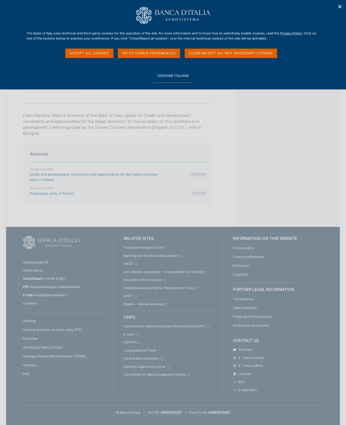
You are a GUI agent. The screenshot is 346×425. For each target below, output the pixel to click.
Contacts (30, 303)
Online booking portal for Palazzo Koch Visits (159, 288)
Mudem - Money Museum (144, 304)
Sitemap (29, 321)
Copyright (240, 274)
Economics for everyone (143, 280)
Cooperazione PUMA (140, 350)
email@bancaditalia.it (50, 295)
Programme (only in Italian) (52, 193)
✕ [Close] (340, 6)
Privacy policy (243, 248)
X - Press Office (248, 366)
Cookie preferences (248, 257)
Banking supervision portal (144, 366)
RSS (239, 382)
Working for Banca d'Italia (42, 347)
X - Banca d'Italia (248, 358)
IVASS (128, 264)
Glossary (30, 365)
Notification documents (251, 325)
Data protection (245, 308)
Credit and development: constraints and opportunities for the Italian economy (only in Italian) (94, 177)
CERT (128, 296)
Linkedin (242, 374)
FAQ (26, 374)
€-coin (129, 334)
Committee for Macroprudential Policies (155, 374)
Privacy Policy (291, 33)
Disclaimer (241, 266)
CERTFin (130, 342)
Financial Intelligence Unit (144, 247)
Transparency (243, 299)
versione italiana (173, 78)
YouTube (242, 349)
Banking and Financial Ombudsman (151, 256)
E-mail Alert (245, 390)
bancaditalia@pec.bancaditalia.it (55, 287)
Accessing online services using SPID (52, 330)
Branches (30, 338)
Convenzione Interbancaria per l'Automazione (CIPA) (164, 326)
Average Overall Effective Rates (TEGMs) (54, 356)
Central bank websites (141, 358)
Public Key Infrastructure (252, 317)
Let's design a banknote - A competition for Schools (164, 272)
